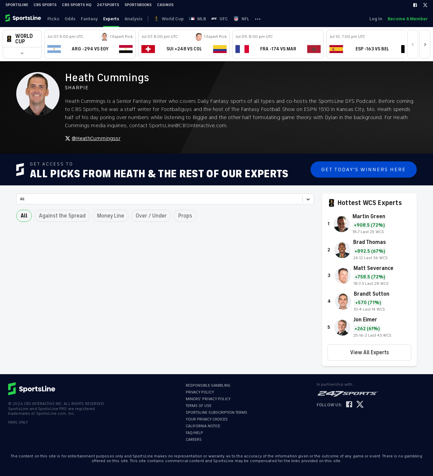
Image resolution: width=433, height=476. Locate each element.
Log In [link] (375, 19)
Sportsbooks (138, 4)
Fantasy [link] (89, 19)
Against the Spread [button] (62, 215)
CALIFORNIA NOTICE (203, 426)
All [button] (24, 215)
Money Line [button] (110, 215)
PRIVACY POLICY (200, 392)
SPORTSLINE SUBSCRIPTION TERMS (216, 412)
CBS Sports (44, 4)
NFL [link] (241, 19)
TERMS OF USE (198, 405)
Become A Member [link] (408, 19)
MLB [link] (197, 19)
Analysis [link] (133, 19)
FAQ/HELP (194, 432)
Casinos (165, 4)
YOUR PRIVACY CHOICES (207, 419)
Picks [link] (53, 19)
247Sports (108, 4)
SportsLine (16, 4)
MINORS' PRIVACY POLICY (208, 399)
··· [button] (258, 18)
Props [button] (185, 215)
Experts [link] (111, 19)
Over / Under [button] (151, 215)
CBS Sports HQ (76, 4)
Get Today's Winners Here (363, 169)
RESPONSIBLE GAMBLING (208, 385)
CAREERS (194, 439)
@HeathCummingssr (92, 138)
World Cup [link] (169, 19)
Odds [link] (70, 19)
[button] (22, 39)
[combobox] (20, 199)
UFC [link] (219, 19)
